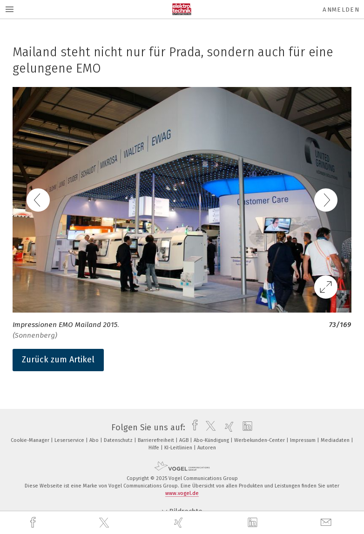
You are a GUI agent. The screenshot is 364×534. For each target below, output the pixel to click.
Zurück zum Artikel (58, 359)
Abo (94, 440)
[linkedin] (254, 523)
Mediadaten (336, 440)
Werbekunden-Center (260, 440)
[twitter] (105, 522)
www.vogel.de (182, 493)
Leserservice (70, 440)
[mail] (327, 522)
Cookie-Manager (31, 440)
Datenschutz (119, 440)
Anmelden (341, 9)
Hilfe (154, 448)
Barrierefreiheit (156, 440)
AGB (184, 440)
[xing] (179, 522)
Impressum (303, 440)
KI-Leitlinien (179, 448)
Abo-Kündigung (212, 440)
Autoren (206, 448)
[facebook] (34, 522)
